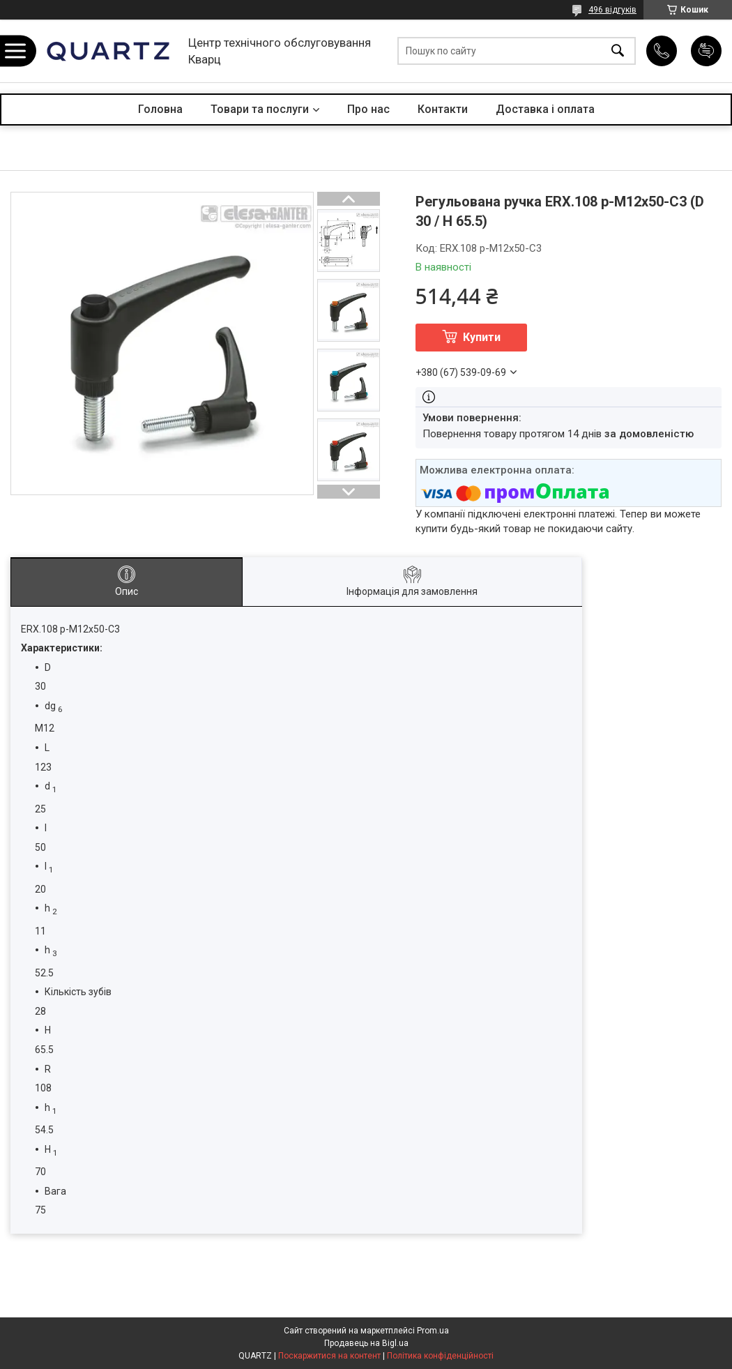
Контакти (443, 109)
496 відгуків (612, 10)
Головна (160, 109)
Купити (482, 337)
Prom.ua (433, 1331)
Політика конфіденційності (440, 1356)
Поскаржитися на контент (329, 1356)
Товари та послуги (260, 109)
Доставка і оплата (545, 109)
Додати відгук (706, 51)
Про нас (368, 109)
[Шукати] (617, 51)
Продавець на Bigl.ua (366, 1343)
